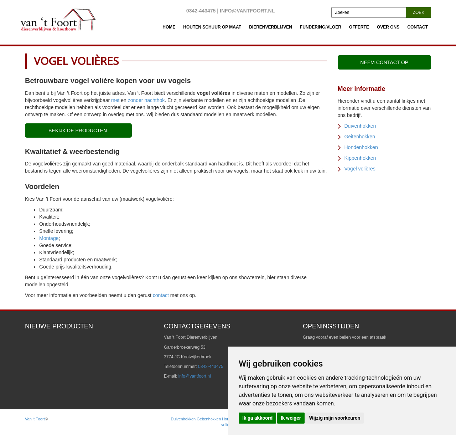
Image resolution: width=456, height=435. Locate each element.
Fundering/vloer (320, 27)
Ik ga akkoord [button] (257, 418)
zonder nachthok (146, 100)
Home (168, 27)
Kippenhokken (360, 158)
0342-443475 (201, 11)
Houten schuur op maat (212, 27)
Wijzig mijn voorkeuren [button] (334, 418)
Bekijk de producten (78, 130)
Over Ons (388, 27)
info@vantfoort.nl (247, 11)
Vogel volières (359, 169)
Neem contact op (384, 62)
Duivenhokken (360, 126)
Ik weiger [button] (291, 418)
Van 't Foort (35, 419)
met (115, 100)
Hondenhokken (361, 147)
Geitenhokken (359, 136)
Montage (48, 238)
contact (161, 295)
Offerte (359, 27)
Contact (417, 27)
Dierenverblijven (270, 27)
